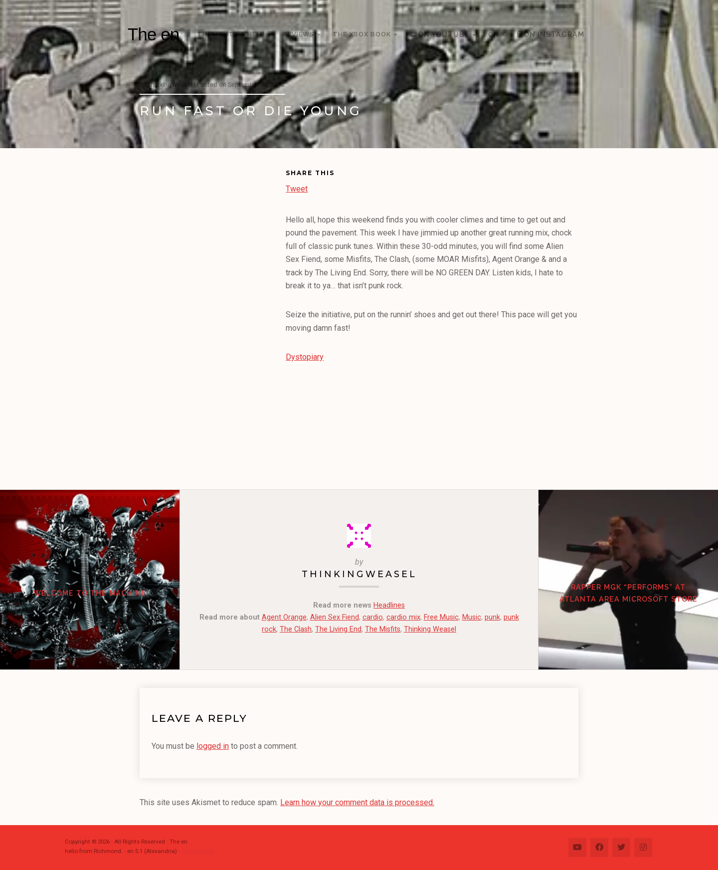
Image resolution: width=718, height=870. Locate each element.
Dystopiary (305, 357)
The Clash (296, 629)
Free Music (441, 617)
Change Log (197, 851)
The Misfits (382, 629)
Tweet (297, 188)
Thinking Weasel (430, 629)
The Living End (338, 629)
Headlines (389, 605)
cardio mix (403, 617)
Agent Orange (284, 617)
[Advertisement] (213, 320)
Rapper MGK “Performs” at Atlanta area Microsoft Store (628, 593)
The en (154, 34)
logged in (212, 746)
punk (492, 617)
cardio (372, 617)
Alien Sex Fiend (334, 617)
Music (471, 617)
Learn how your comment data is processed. (357, 802)
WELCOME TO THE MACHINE (89, 593)
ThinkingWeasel (359, 574)
